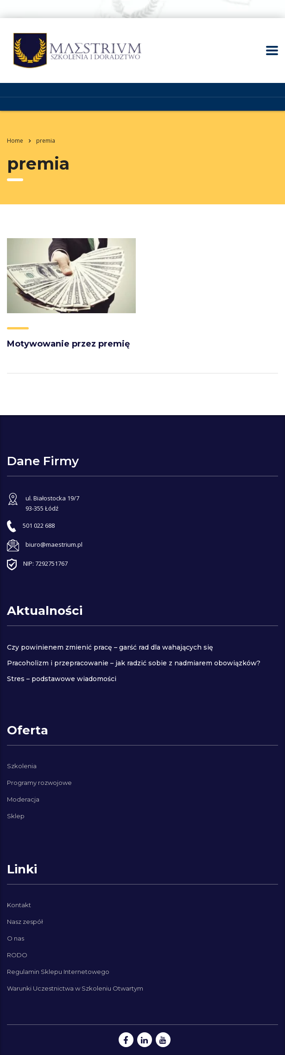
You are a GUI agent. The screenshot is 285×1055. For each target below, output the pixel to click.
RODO (17, 955)
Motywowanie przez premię (68, 344)
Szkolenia (22, 766)
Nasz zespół (25, 921)
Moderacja (23, 799)
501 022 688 (39, 525)
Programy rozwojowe (39, 782)
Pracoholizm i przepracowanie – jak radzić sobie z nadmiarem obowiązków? (133, 663)
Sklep (16, 816)
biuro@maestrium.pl (53, 544)
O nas (15, 938)
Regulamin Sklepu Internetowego (58, 971)
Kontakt (19, 905)
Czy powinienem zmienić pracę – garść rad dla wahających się (110, 647)
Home (15, 141)
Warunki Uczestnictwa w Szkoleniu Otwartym (75, 988)
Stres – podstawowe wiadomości (61, 679)
